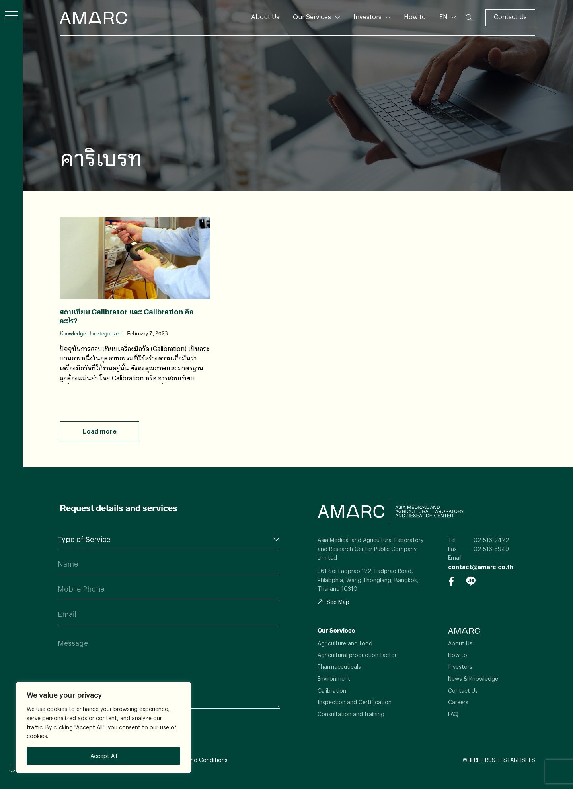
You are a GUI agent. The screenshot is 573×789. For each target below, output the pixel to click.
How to (415, 16)
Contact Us (510, 16)
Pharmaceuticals (339, 666)
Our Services (312, 16)
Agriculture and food (345, 643)
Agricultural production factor (357, 655)
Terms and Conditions (199, 760)
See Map (333, 602)
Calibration (332, 690)
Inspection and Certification (355, 702)
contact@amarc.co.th (480, 567)
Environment (334, 678)
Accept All (103, 756)
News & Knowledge (473, 678)
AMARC (93, 18)
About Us (265, 16)
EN (444, 16)
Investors (367, 16)
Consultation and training (351, 714)
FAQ (453, 714)
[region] (103, 727)
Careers (458, 702)
